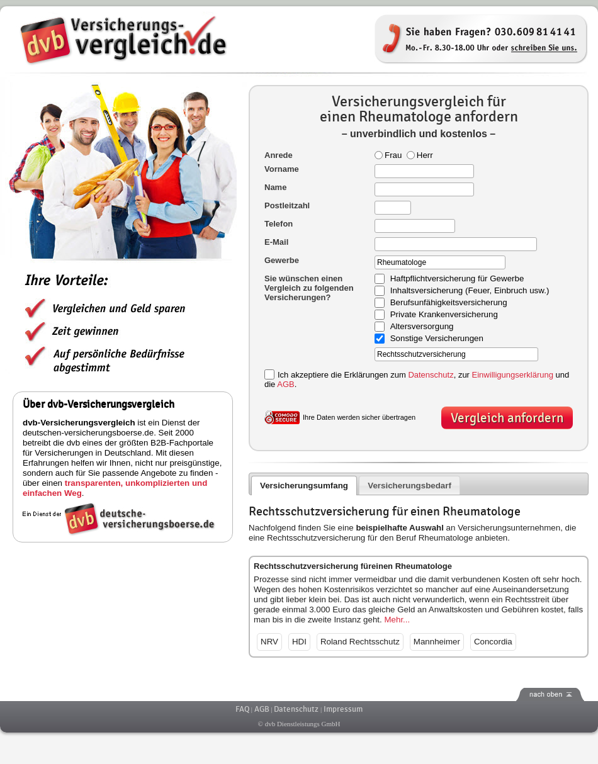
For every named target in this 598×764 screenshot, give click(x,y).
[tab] (304, 485)
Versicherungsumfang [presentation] (304, 485)
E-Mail (276, 242)
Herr (420, 155)
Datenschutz (430, 374)
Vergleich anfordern (507, 418)
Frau (388, 155)
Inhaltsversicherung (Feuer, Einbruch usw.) (470, 291)
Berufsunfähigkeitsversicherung (448, 303)
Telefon (278, 223)
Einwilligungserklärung (512, 374)
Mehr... (397, 619)
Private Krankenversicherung (444, 315)
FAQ (242, 709)
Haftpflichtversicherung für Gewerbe (457, 279)
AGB (285, 384)
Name (275, 187)
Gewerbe (281, 260)
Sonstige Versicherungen (436, 339)
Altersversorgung (422, 327)
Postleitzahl (287, 205)
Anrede (278, 155)
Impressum (343, 709)
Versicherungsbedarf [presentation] (409, 485)
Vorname (281, 169)
